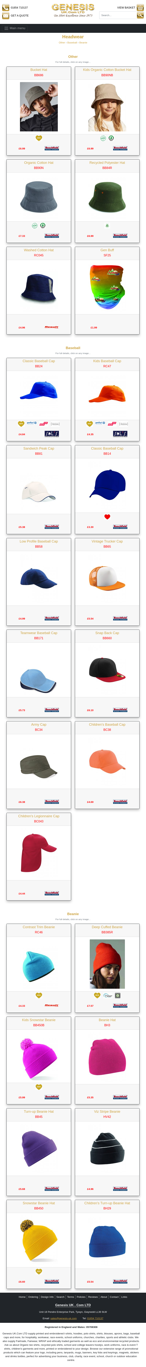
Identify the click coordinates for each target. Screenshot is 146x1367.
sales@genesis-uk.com (63, 1318)
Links (124, 1297)
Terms (70, 1297)
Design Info (47, 1297)
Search (60, 1297)
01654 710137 (95, 1318)
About (104, 1297)
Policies (81, 1297)
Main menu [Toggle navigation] (14, 28)
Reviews (93, 1297)
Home (22, 1297)
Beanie (83, 42)
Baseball (72, 42)
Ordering (33, 1297)
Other (62, 42)
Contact (114, 1297)
